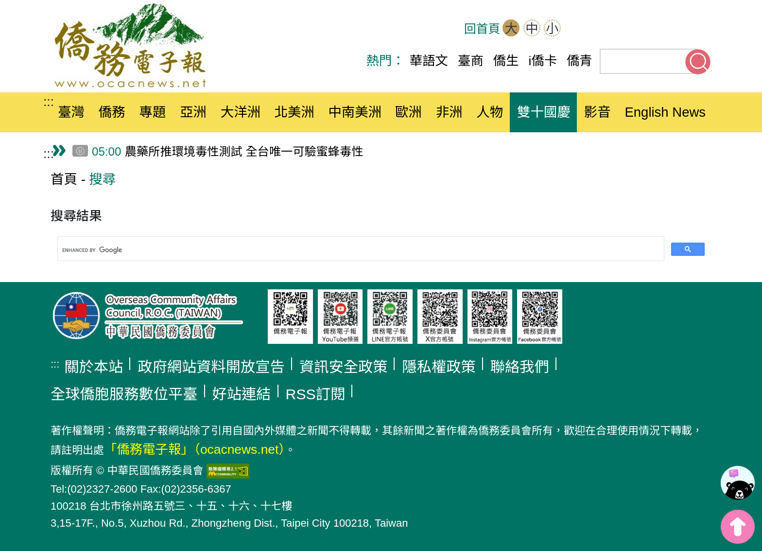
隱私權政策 (438, 367)
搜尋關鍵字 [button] (697, 61)
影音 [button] (597, 112)
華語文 (429, 60)
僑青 (579, 60)
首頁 (64, 179)
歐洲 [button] (408, 112)
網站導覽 (578, 29)
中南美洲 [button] (354, 112)
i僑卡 (543, 60)
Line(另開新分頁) (698, 29)
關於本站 (93, 367)
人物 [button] (489, 112)
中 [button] (531, 28)
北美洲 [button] (294, 112)
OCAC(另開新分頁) (608, 29)
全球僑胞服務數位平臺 (124, 394)
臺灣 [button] (71, 112)
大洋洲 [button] (241, 112)
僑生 (506, 60)
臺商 (471, 60)
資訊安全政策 (343, 367)
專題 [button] (152, 112)
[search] (360, 250)
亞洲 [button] (193, 112)
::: (48, 101)
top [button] (738, 527)
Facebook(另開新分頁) (638, 29)
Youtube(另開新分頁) (668, 29)
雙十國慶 (544, 112)
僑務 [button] (112, 112)
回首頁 (482, 29)
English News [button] (665, 112)
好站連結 (241, 394)
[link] (738, 483)
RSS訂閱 (316, 394)
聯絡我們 (519, 367)
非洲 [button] (449, 112)
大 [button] (511, 28)
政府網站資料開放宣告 (211, 367)
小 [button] (552, 28)
